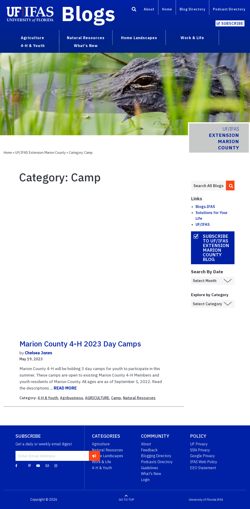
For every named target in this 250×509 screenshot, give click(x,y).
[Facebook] (16, 465)
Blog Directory (192, 9)
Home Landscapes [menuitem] (139, 37)
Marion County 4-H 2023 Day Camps (80, 344)
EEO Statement (203, 467)
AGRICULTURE (97, 398)
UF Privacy (199, 444)
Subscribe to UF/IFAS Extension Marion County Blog (216, 247)
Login (145, 479)
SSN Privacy (200, 450)
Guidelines (149, 467)
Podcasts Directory (157, 461)
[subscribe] (94, 456)
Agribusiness (71, 398)
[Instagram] (55, 465)
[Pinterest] (29, 465)
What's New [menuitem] (86, 45)
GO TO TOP (126, 500)
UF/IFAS (203, 224)
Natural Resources (139, 398)
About (149, 9)
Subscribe (232, 23)
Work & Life (101, 461)
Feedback (149, 450)
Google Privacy (202, 455)
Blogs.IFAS (205, 206)
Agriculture (101, 444)
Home (167, 9)
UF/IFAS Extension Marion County (40, 152)
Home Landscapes (107, 455)
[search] (230, 185)
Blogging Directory (156, 455)
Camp (116, 398)
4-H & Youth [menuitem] (33, 45)
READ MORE (65, 388)
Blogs (88, 13)
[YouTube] (38, 465)
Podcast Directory (229, 9)
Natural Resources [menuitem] (86, 37)
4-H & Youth (48, 398)
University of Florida (202, 500)
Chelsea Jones (38, 352)
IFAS (220, 500)
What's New (151, 473)
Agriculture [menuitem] (32, 37)
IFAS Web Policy (203, 461)
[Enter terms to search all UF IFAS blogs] (208, 186)
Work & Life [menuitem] (192, 37)
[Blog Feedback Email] (47, 465)
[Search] (134, 10)
